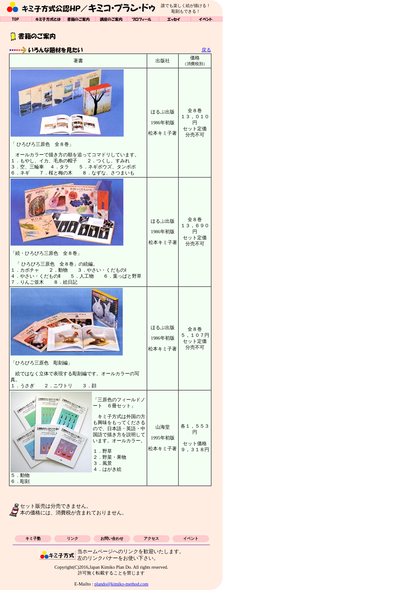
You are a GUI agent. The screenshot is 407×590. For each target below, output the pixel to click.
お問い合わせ (111, 538)
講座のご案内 (111, 19)
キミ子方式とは (48, 19)
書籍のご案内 (79, 19)
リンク (72, 538)
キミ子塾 (33, 538)
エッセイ (175, 19)
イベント (207, 19)
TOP (16, 19)
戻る (206, 49)
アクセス (151, 538)
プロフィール (143, 19)
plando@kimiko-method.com (121, 584)
